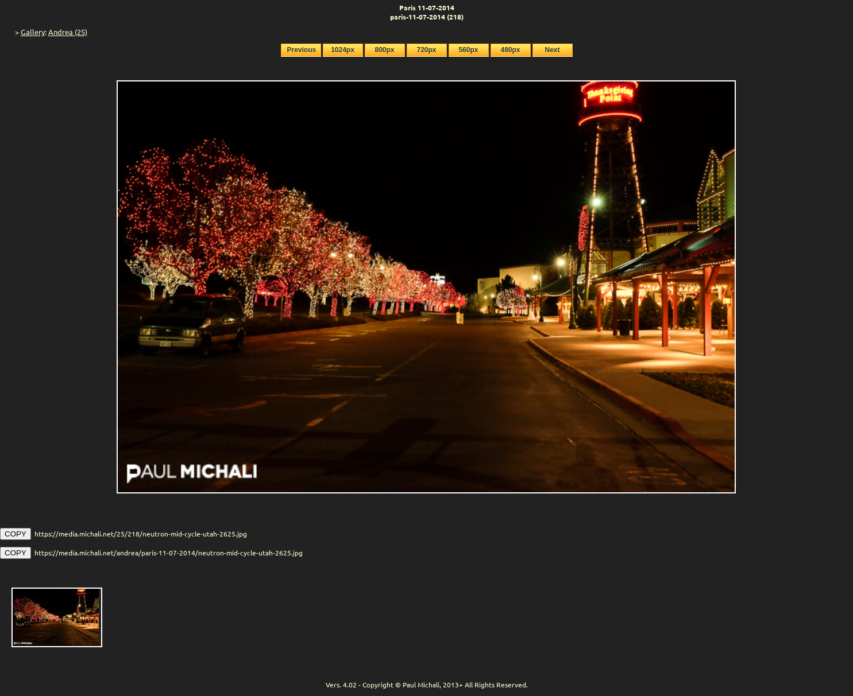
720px (426, 50)
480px (510, 50)
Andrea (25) (67, 32)
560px (468, 50)
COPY (15, 534)
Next (552, 50)
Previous (302, 50)
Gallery (33, 32)
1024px (342, 50)
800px (384, 50)
